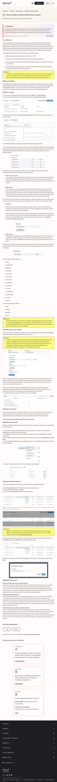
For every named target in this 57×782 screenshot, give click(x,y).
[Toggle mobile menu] (53, 3)
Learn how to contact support (32, 634)
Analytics (12, 11)
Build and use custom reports (31, 11)
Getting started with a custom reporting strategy (16, 607)
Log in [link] (16, 713)
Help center (5, 11)
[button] (28, 106)
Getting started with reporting (11, 594)
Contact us (39, 3)
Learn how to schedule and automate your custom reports (18, 419)
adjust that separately (26, 534)
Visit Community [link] (19, 661)
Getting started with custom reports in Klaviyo (15, 583)
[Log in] (32, 3)
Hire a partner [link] (19, 683)
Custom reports (19, 11)
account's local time (15, 322)
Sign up (48, 3)
